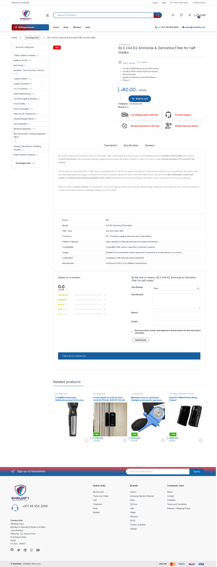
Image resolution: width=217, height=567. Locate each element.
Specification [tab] (131, 145)
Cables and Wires (23, 84)
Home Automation (23, 109)
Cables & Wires (23, 79)
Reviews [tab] (150, 145)
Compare (144, 62)
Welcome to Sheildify (20, 3)
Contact (170, 496)
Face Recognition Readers (27, 99)
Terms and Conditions (177, 504)
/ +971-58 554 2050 (167, 27)
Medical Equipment (25, 129)
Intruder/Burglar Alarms (26, 119)
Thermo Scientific (138, 525)
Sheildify (17, 564)
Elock (132, 500)
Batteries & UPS (23, 60)
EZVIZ (132, 520)
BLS (127, 107)
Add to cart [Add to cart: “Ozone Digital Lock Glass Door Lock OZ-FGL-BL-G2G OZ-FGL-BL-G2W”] (124, 440)
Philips (133, 512)
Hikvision (134, 516)
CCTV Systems (23, 89)
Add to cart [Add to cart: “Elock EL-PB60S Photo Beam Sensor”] (201, 440)
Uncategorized (32, 37)
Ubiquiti (133, 529)
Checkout (97, 504)
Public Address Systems (26, 55)
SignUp (196, 471)
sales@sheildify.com (193, 27)
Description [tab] (110, 145)
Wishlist (77, 27)
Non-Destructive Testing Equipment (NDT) (29, 135)
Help (87, 27)
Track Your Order (179, 3)
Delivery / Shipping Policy (178, 508)
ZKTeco (133, 504)
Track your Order (101, 496)
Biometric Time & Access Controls (29, 72)
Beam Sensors (188, 394)
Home (56, 27)
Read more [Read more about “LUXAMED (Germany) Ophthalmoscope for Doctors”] (86, 440)
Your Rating (136, 287)
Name (135, 312)
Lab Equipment (22, 124)
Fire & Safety (22, 103)
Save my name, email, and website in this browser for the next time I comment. (168, 331)
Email (134, 321)
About (155, 3)
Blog (164, 3)
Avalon (133, 492)
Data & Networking (24, 94)
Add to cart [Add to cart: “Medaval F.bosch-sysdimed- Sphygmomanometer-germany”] (163, 440)
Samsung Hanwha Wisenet (142, 496)
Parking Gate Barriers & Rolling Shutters (27, 148)
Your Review (137, 294)
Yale (132, 508)
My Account (198, 3)
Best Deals (20, 65)
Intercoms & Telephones (26, 114)
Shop (65, 27)
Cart (95, 500)
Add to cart (142, 98)
